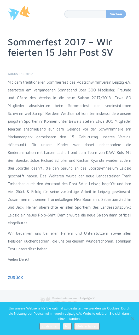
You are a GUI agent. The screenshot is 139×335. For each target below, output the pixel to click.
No (67, 326)
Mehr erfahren (87, 326)
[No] (132, 318)
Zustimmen (50, 326)
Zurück (15, 277)
